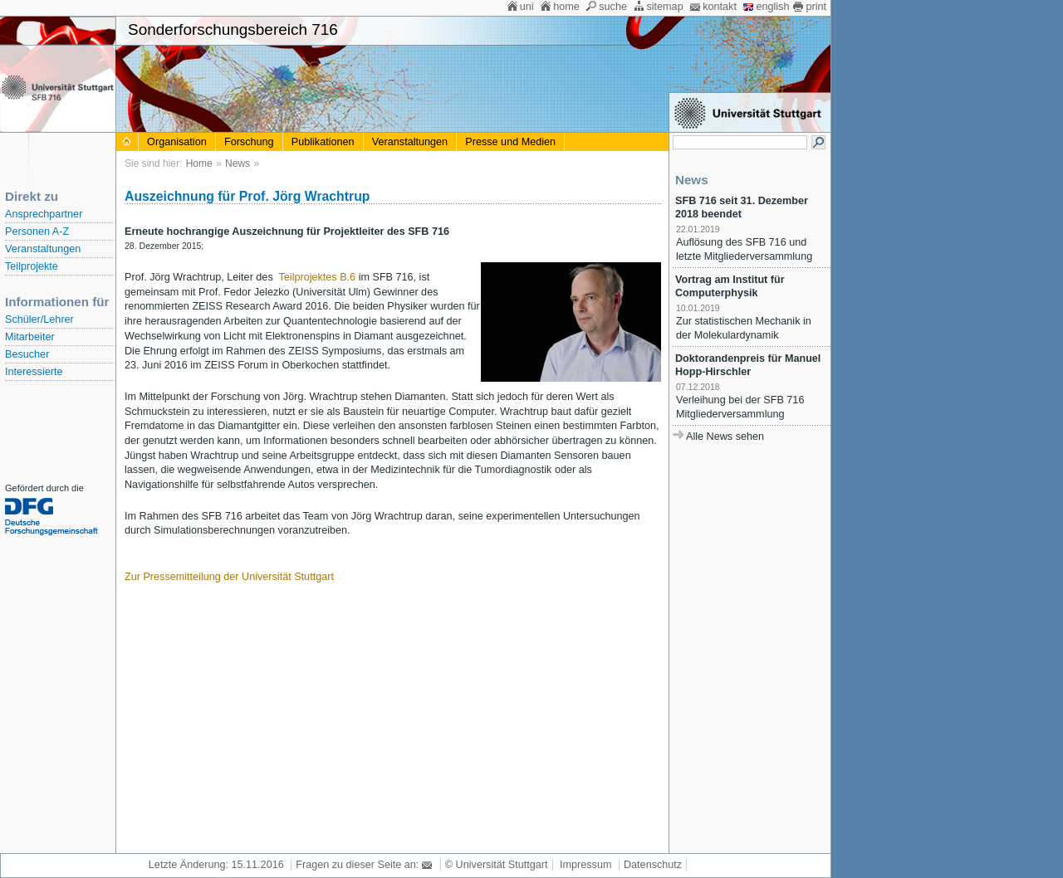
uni (527, 6)
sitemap (664, 6)
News (237, 163)
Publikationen (323, 142)
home (566, 6)
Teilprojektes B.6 (317, 277)
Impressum (585, 865)
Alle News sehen (725, 436)
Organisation (177, 142)
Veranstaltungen (43, 249)
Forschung (249, 142)
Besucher (27, 354)
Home (199, 163)
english (772, 6)
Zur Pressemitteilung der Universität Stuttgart (229, 577)
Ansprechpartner (43, 214)
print (816, 6)
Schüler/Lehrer (39, 319)
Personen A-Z (37, 231)
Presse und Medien (510, 142)
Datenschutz (653, 865)
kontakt (720, 6)
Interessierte (33, 372)
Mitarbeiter (30, 337)
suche (613, 6)
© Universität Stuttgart (496, 865)
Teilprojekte (31, 266)
